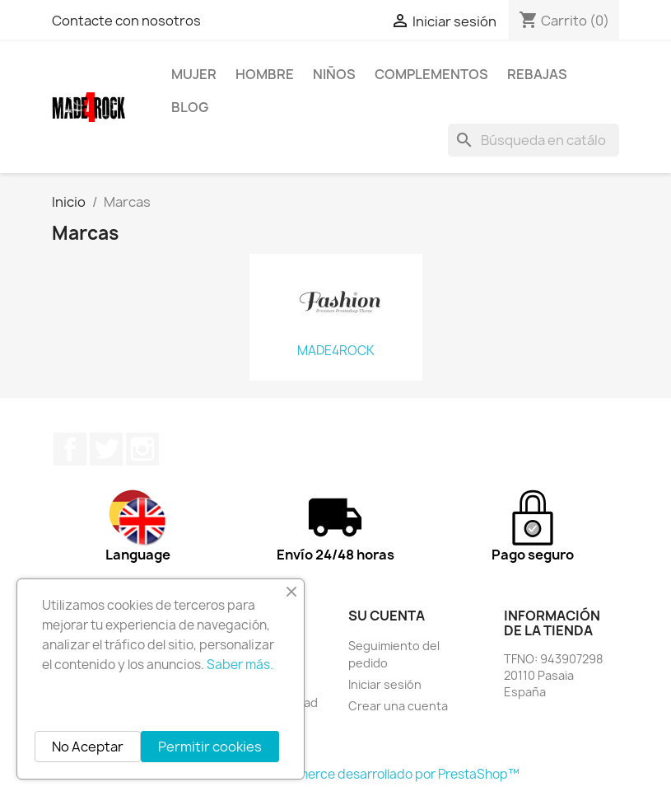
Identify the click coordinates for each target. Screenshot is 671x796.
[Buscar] (533, 140)
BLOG (189, 107)
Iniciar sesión (385, 684)
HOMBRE (264, 74)
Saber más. (240, 664)
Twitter (106, 449)
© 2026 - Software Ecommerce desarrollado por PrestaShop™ (335, 774)
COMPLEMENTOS (431, 74)
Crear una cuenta (398, 706)
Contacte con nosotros (126, 21)
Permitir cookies (210, 746)
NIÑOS (334, 74)
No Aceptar (87, 746)
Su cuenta (386, 615)
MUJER (194, 74)
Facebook (70, 449)
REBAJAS (537, 74)
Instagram (142, 449)
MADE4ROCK (336, 351)
